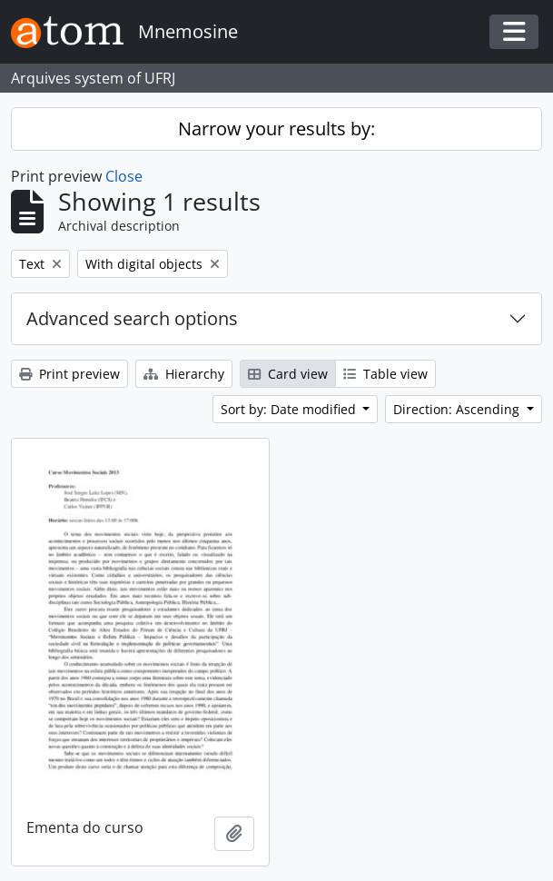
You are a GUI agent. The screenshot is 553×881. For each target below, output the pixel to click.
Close (124, 176)
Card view (288, 373)
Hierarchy (183, 373)
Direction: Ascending (458, 409)
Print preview (69, 373)
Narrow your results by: (276, 128)
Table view (385, 373)
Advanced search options (132, 318)
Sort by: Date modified (290, 409)
